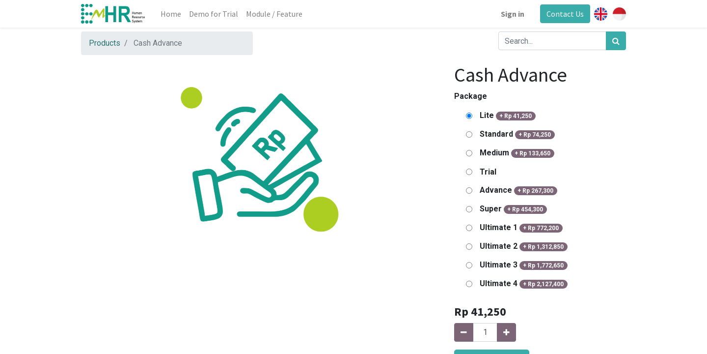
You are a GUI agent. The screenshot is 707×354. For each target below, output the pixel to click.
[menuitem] (171, 14)
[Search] (616, 40)
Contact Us (565, 14)
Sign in (512, 14)
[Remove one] (463, 332)
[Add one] (506, 332)
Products (104, 43)
